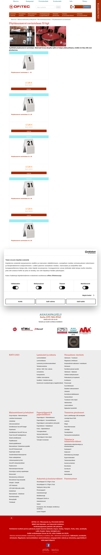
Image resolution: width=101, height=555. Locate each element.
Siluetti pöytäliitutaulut (15, 443)
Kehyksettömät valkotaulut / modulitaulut (75, 363)
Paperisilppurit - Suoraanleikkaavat (46, 420)
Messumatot (12, 474)
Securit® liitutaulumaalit (15, 449)
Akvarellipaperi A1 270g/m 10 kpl (46, 484)
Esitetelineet (12, 491)
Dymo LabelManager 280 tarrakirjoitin (74, 415)
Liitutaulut (67, 391)
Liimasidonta (40, 372)
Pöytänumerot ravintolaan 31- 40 (21, 198)
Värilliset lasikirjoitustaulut (71, 374)
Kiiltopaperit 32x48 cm (43, 498)
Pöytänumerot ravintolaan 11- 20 (21, 114)
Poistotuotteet (43, 1)
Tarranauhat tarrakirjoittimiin (72, 435)
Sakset (39, 504)
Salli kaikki (81, 301)
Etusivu (16, 1)
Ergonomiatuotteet (69, 457)
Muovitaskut (67, 466)
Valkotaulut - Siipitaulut (70, 372)
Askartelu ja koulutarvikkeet (49, 479)
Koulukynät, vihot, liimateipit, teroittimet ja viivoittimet (48, 508)
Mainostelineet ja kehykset (27, 19)
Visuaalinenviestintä (22, 14)
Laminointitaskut (41, 360)
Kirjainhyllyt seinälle (14, 452)
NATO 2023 (14, 355)
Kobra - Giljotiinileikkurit (43, 428)
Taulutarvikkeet (68, 397)
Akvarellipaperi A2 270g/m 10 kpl (46, 481)
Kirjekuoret (67, 452)
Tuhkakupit (12, 502)
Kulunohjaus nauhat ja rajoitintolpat (18, 471)
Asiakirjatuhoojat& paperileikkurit (44, 14)
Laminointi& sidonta (13, 14)
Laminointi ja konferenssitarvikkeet (46, 363)
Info (71, 1)
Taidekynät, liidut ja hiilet (43, 487)
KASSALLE (87, 6)
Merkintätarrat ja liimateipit (71, 455)
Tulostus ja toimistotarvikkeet (72, 440)
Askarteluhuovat (41, 501)
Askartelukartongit (42, 493)
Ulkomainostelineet (14, 424)
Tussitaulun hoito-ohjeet (70, 400)
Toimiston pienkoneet (74, 413)
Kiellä (20, 301)
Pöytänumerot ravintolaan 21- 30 (21, 156)
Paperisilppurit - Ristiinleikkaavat (45, 417)
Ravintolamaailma (44, 19)
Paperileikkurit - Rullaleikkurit (45, 426)
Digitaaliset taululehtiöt (70, 408)
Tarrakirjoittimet (68, 432)
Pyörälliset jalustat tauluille (71, 369)
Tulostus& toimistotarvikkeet (68, 14)
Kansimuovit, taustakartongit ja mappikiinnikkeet (50, 383)
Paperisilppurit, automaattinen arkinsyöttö (48, 423)
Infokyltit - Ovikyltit (14, 482)
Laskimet (66, 421)
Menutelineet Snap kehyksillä (17, 480)
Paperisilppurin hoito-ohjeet (44, 437)
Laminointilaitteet (41, 358)
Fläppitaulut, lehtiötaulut (70, 360)
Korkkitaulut (67, 380)
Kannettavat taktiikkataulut (71, 394)
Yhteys (84, 1)
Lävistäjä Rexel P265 (70, 418)
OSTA (29, 89)
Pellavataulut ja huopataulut (72, 377)
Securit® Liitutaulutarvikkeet (17, 463)
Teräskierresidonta (42, 366)
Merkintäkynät (68, 474)
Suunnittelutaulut (69, 386)
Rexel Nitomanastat (69, 426)
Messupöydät (12, 499)
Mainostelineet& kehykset (32, 14)
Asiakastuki (57, 1)
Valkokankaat (68, 402)
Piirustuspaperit (41, 490)
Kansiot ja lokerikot (69, 463)
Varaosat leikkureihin (42, 434)
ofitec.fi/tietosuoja (54, 275)
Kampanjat (30, 1)
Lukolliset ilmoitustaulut (15, 418)
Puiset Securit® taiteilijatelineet (17, 435)
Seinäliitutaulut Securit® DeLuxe (18, 432)
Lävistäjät (67, 429)
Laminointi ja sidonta (46, 355)
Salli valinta (50, 301)
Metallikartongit (41, 495)
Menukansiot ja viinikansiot (16, 477)
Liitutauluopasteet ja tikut (16, 460)
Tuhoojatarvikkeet (41, 431)
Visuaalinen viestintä (74, 355)
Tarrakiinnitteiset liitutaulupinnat (17, 454)
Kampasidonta (41, 374)
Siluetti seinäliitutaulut (15, 438)
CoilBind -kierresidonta (43, 377)
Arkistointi (67, 471)
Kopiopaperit (67, 449)
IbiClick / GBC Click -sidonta (44, 369)
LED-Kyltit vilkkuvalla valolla (16, 488)
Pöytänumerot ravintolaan (61, 19)
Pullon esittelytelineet (15, 457)
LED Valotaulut (13, 485)
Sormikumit (67, 468)
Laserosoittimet (68, 405)
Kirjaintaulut (12, 429)
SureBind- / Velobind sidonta (44, 380)
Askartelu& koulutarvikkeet (82, 14)
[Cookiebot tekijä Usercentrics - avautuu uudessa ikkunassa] (86, 252)
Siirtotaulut (67, 366)
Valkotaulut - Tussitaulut (70, 358)
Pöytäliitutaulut (13, 440)
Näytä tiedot (86, 295)
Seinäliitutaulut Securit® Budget (18, 426)
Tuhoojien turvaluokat (42, 440)
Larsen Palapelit (41, 511)
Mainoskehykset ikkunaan (16, 468)
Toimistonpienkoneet (56, 14)
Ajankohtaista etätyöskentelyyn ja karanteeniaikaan (73, 445)
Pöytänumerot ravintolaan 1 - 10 (21, 72)
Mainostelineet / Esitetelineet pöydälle (19, 446)
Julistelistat (12, 421)
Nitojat (66, 424)
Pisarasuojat (67, 383)
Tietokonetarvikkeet (69, 460)
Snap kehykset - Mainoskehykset (18, 415)
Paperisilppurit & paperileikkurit (44, 414)
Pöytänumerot (13, 466)
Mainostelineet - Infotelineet (16, 494)
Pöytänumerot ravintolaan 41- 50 (21, 240)
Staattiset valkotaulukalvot (71, 388)
